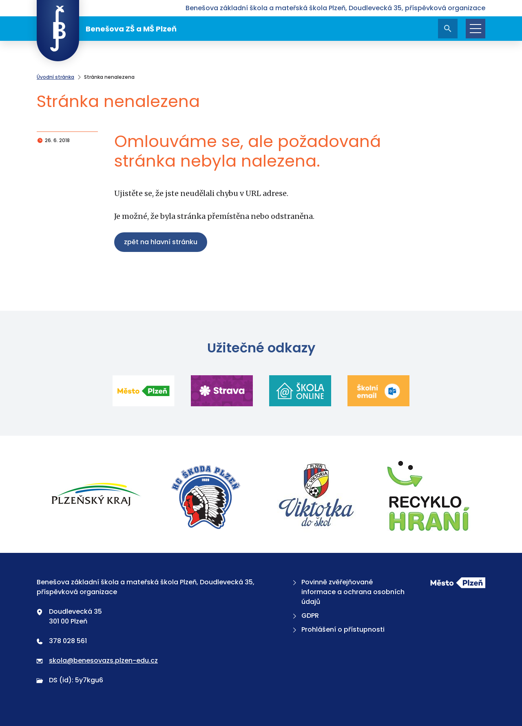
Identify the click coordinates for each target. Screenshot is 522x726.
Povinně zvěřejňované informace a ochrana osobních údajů (348, 591)
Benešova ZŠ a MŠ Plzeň (107, 28)
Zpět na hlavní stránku (160, 242)
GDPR (305, 615)
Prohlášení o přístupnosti (338, 629)
